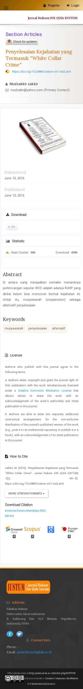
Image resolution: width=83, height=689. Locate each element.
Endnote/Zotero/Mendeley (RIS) (25, 510)
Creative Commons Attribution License (44, 390)
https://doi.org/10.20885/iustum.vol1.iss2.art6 (41, 71)
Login (73, 5)
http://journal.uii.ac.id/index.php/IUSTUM (52, 673)
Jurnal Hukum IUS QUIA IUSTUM (53, 18)
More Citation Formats (27, 493)
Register (51, 5)
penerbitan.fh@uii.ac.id (34, 652)
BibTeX (9, 516)
